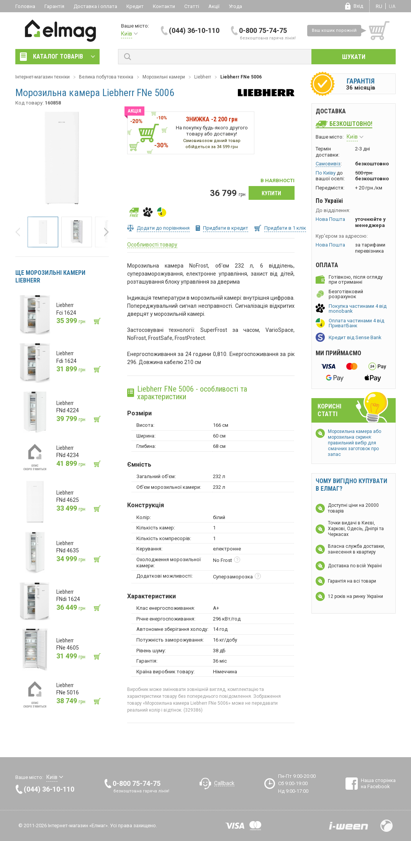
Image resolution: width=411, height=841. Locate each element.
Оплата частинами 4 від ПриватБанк (356, 323)
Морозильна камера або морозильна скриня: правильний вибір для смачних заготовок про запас (354, 443)
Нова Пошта (330, 219)
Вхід (358, 6)
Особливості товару (152, 245)
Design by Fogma (386, 826)
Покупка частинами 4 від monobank (357, 309)
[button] (20, 232)
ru (379, 6)
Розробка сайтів (348, 826)
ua (392, 6)
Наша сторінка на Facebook (378, 783)
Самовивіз (328, 164)
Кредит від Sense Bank (355, 337)
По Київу (326, 173)
